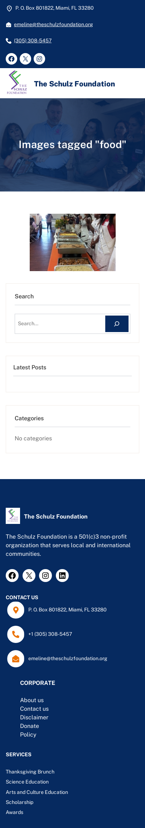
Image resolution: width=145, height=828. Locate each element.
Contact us (34, 708)
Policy (28, 734)
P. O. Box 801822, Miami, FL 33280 (67, 609)
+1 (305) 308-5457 (50, 634)
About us (32, 700)
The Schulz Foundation (74, 83)
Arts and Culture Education (37, 792)
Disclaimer (34, 717)
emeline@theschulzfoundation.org (53, 24)
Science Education (27, 782)
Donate (29, 726)
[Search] (117, 324)
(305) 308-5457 (33, 40)
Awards (14, 812)
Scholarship (19, 802)
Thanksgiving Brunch (30, 772)
